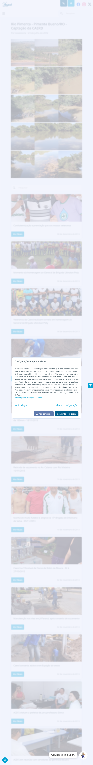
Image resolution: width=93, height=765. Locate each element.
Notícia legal (21, 405)
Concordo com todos (66, 414)
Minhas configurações (67, 405)
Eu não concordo (43, 414)
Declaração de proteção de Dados (28, 397)
